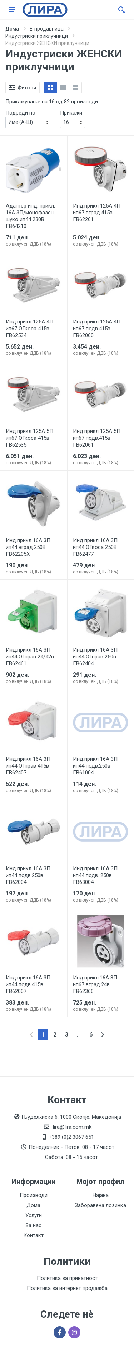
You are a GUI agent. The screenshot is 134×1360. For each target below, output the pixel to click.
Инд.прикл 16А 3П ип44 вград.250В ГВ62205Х (28, 547)
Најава (101, 1195)
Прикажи (71, 113)
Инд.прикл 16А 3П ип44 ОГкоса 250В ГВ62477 (95, 547)
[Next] (103, 1034)
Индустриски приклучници (36, 36)
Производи (34, 1195)
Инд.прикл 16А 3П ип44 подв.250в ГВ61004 (95, 766)
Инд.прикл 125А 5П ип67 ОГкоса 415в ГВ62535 (29, 438)
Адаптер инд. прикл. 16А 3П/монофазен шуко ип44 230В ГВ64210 (30, 215)
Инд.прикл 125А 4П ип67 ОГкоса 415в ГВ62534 (29, 328)
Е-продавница (47, 29)
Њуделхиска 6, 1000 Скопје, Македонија (71, 1117)
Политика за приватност (67, 1278)
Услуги (33, 1215)
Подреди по (20, 113)
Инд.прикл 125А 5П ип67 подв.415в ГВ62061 (96, 438)
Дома (12, 29)
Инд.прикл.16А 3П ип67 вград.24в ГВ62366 (95, 984)
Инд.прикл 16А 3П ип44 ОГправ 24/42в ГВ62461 (30, 657)
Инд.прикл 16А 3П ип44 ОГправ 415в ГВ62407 (28, 766)
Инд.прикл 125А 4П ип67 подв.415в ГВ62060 (96, 328)
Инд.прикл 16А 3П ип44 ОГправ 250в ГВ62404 (95, 657)
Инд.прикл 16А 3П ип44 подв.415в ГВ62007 (28, 984)
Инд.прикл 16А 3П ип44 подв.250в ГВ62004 (28, 875)
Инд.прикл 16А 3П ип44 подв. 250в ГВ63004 (95, 875)
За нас (33, 1225)
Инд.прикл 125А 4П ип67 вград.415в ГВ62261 (96, 212)
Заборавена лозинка (100, 1205)
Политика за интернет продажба (67, 1288)
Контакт (33, 1235)
